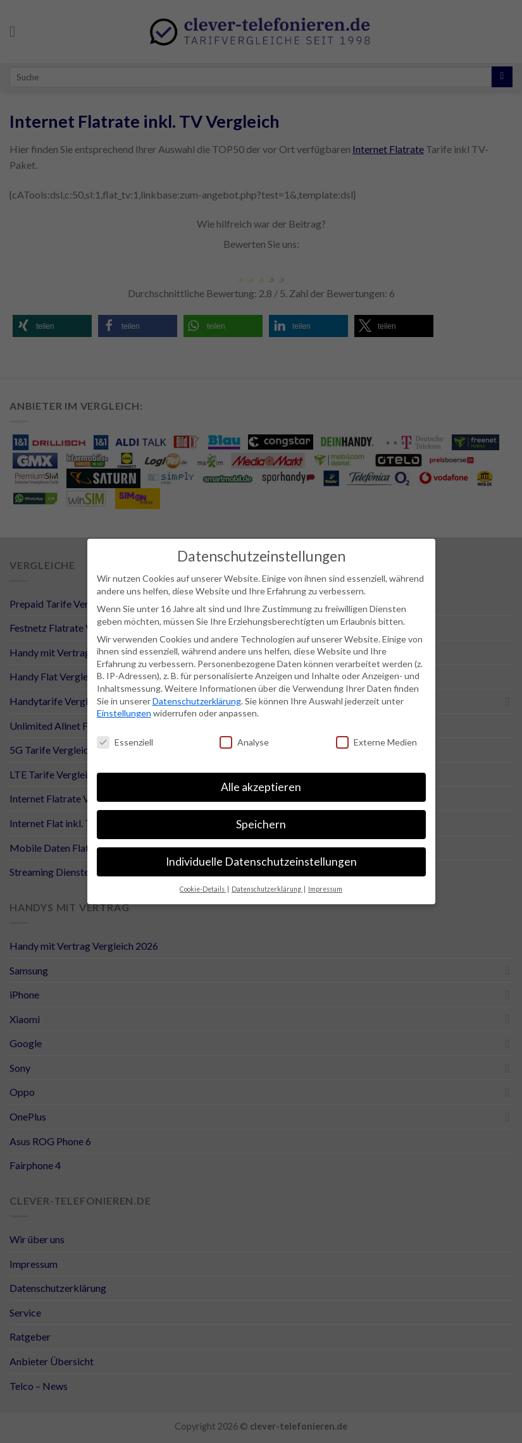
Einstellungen (124, 713)
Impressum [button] (325, 889)
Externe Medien (376, 742)
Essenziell (125, 742)
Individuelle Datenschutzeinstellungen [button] (261, 861)
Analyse (244, 742)
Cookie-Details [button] (203, 889)
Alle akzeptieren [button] (261, 787)
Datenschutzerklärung (196, 701)
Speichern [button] (261, 824)
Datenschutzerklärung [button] (267, 889)
